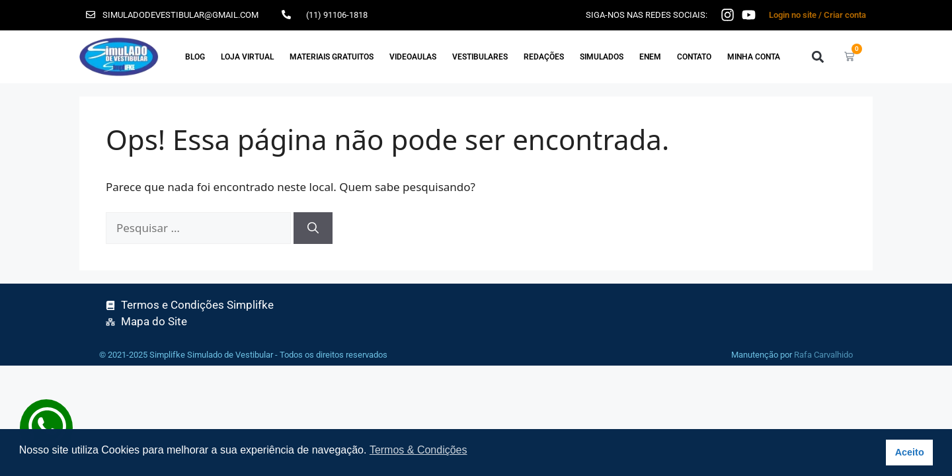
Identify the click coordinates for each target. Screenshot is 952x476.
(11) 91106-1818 (337, 15)
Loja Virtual (247, 56)
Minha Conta (753, 56)
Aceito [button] (909, 452)
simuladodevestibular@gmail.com (180, 15)
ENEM (650, 56)
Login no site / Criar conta (817, 15)
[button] (817, 56)
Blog (195, 56)
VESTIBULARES (480, 56)
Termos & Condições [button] (418, 450)
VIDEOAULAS (412, 56)
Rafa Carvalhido (823, 355)
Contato (694, 56)
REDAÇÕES (544, 56)
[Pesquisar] (313, 228)
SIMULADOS (601, 56)
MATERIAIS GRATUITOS (332, 56)
